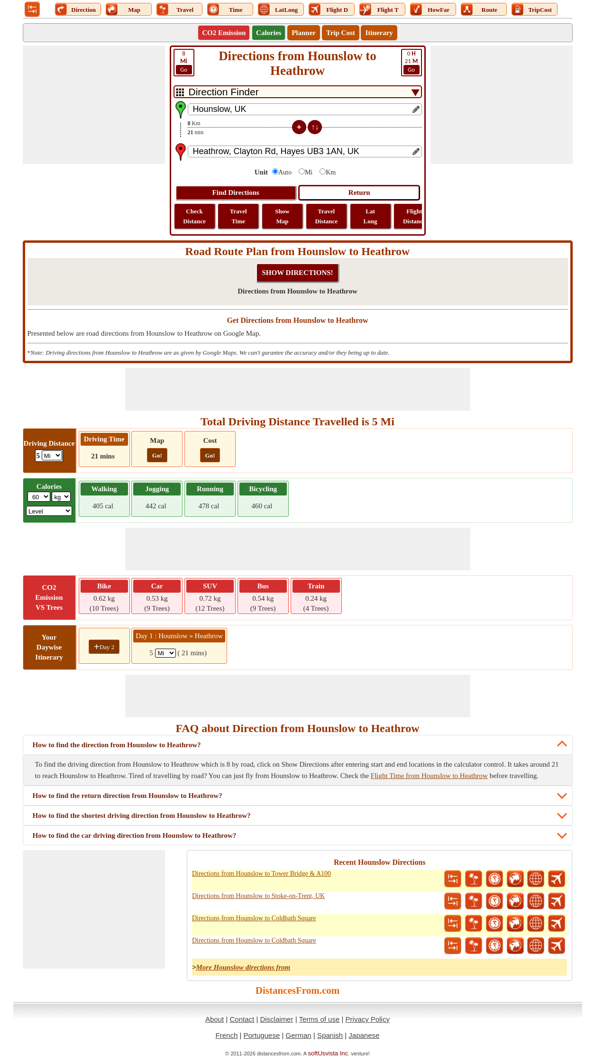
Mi (308, 172)
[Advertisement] (94, 105)
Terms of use (319, 1019)
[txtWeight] (38, 497)
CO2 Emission (224, 33)
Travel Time (238, 216)
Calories (268, 33)
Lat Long (370, 216)
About (214, 1019)
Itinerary (379, 33)
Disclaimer (276, 1019)
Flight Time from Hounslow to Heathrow (429, 775)
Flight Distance (414, 216)
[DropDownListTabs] (298, 91)
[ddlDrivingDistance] (52, 455)
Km (331, 172)
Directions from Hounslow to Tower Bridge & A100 (261, 873)
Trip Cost (340, 33)
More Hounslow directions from (243, 967)
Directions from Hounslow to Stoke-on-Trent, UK (258, 895)
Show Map (282, 216)
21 (411, 62)
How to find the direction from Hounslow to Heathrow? (117, 745)
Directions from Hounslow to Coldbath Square (254, 918)
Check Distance (194, 216)
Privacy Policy (368, 1019)
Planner (304, 33)
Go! (157, 455)
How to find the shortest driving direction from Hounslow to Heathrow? (142, 815)
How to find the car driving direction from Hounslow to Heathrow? (135, 835)
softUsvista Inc (328, 1053)
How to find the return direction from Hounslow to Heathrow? (127, 795)
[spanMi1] (165, 653)
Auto (285, 172)
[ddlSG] (49, 511)
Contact (242, 1019)
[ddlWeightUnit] (61, 497)
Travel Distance (326, 216)
